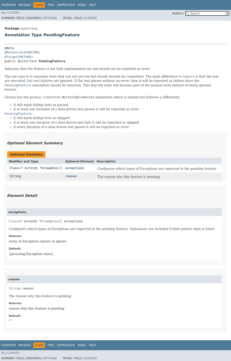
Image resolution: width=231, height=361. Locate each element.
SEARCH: (178, 13)
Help (92, 5)
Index (82, 5)
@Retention (14, 52)
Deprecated (66, 5)
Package (24, 5)
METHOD (25, 57)
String (15, 176)
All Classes (10, 12)
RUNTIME (32, 52)
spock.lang (28, 28)
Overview (8, 5)
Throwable (48, 168)
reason (71, 176)
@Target (11, 57)
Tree (50, 5)
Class (14, 168)
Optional (50, 18)
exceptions (74, 168)
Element (90, 18)
